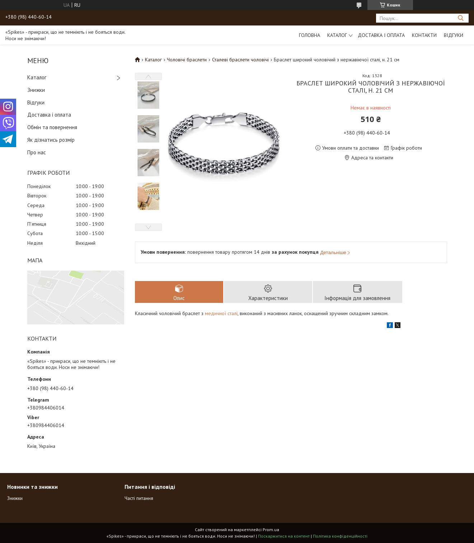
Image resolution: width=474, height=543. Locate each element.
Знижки (36, 89)
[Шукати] (460, 18)
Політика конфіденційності (340, 536)
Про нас (36, 152)
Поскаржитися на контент (284, 536)
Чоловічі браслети (187, 59)
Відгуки (453, 35)
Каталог (337, 35)
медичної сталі (221, 313)
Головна (309, 35)
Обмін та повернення (52, 127)
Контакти (424, 35)
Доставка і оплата (381, 35)
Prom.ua (271, 529)
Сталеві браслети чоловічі (240, 59)
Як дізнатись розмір (51, 139)
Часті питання (139, 498)
